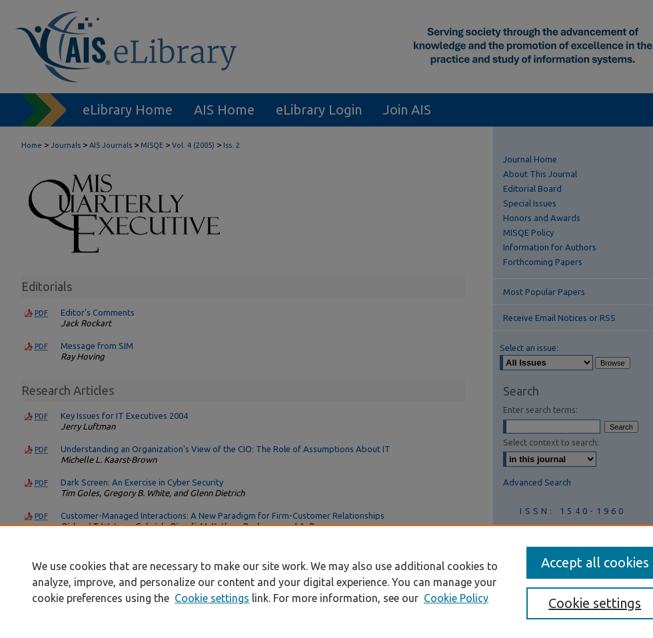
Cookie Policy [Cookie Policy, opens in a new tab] (456, 598)
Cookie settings (212, 598)
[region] (326, 581)
